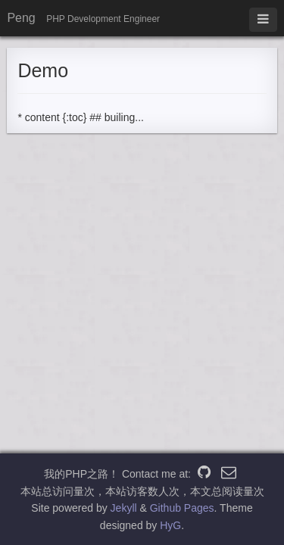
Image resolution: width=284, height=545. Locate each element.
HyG (170, 525)
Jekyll (124, 508)
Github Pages (182, 508)
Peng (21, 17)
